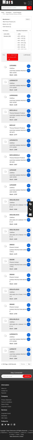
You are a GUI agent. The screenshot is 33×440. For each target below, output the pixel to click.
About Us (3, 388)
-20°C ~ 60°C (21, 36)
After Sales (4, 418)
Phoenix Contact (14, 247)
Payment (3, 393)
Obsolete (7, 36)
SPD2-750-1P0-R (14, 229)
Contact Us (4, 390)
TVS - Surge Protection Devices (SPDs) (12, 57)
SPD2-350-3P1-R (14, 319)
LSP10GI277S (14, 140)
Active (6, 34)
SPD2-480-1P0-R (14, 214)
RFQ (28, 70)
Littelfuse (12, 68)
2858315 (12, 244)
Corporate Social (5, 413)
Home (2, 12)
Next (29, 364)
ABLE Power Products (8, 21)
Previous (23, 364)
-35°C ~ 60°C (21, 42)
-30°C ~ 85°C (21, 40)
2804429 (12, 304)
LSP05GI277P (14, 80)
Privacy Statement (6, 400)
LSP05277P (13, 349)
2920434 (12, 274)
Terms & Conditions (6, 402)
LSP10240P (13, 185)
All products (8, 12)
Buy (29, 66)
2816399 (12, 259)
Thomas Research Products (17, 113)
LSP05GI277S (14, 334)
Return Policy (5, 404)
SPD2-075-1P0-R (14, 289)
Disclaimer (4, 415)
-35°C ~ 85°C (21, 47)
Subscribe (27, 376)
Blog (22, 434)
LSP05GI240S (14, 95)
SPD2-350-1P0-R (14, 199)
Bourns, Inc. (5, 24)
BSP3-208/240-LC (15, 155)
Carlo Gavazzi (6, 26)
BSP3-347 (12, 125)
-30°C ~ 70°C (21, 38)
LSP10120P (13, 170)
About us (23, 432)
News (17, 434)
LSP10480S (13, 65)
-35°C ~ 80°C (21, 45)
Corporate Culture (6, 406)
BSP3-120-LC (13, 110)
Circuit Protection (17, 12)
